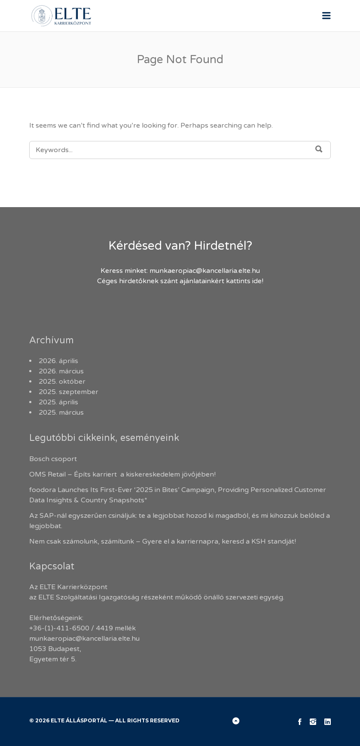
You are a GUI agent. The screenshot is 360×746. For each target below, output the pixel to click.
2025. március (61, 412)
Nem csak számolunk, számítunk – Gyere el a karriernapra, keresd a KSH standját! (162, 541)
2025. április (58, 402)
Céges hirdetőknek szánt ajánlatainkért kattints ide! (180, 281)
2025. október (62, 381)
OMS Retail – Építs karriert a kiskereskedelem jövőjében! (123, 474)
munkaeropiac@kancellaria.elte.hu (204, 270)
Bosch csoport (53, 459)
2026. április (58, 361)
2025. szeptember (68, 392)
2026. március (61, 371)
